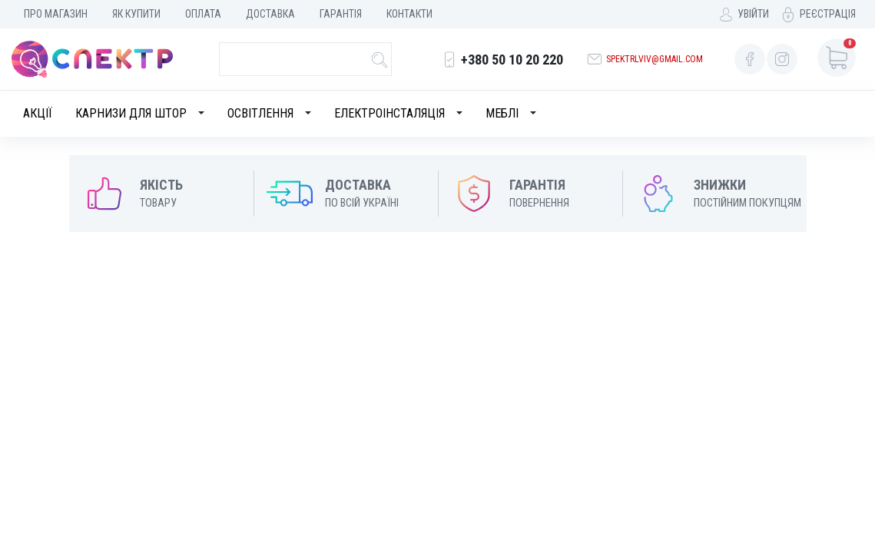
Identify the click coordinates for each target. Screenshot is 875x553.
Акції (37, 113)
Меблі (502, 113)
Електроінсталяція (389, 113)
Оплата (203, 14)
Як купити (136, 14)
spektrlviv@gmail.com (654, 59)
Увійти (753, 14)
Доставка (270, 14)
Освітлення (260, 113)
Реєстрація (828, 14)
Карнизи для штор (131, 113)
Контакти (409, 14)
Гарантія (341, 14)
